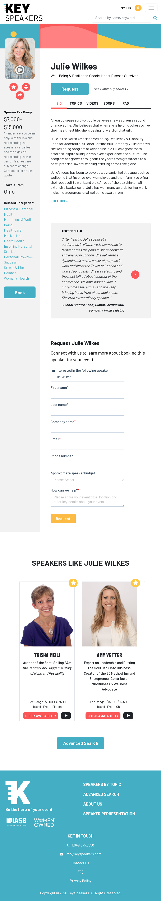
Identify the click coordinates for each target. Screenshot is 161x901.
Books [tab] (109, 103)
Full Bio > (59, 201)
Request (69, 88)
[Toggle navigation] (151, 8)
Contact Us (80, 863)
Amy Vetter (109, 655)
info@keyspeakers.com (83, 854)
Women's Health (16, 278)
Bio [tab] (59, 103)
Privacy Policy (80, 880)
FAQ (80, 871)
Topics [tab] (76, 103)
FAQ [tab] (126, 103)
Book (20, 292)
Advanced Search (80, 743)
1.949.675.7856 (83, 845)
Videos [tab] (92, 103)
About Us (92, 803)
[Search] (121, 17)
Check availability (40, 716)
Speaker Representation (109, 813)
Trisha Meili (47, 655)
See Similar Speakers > (110, 89)
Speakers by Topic (102, 784)
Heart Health (14, 241)
